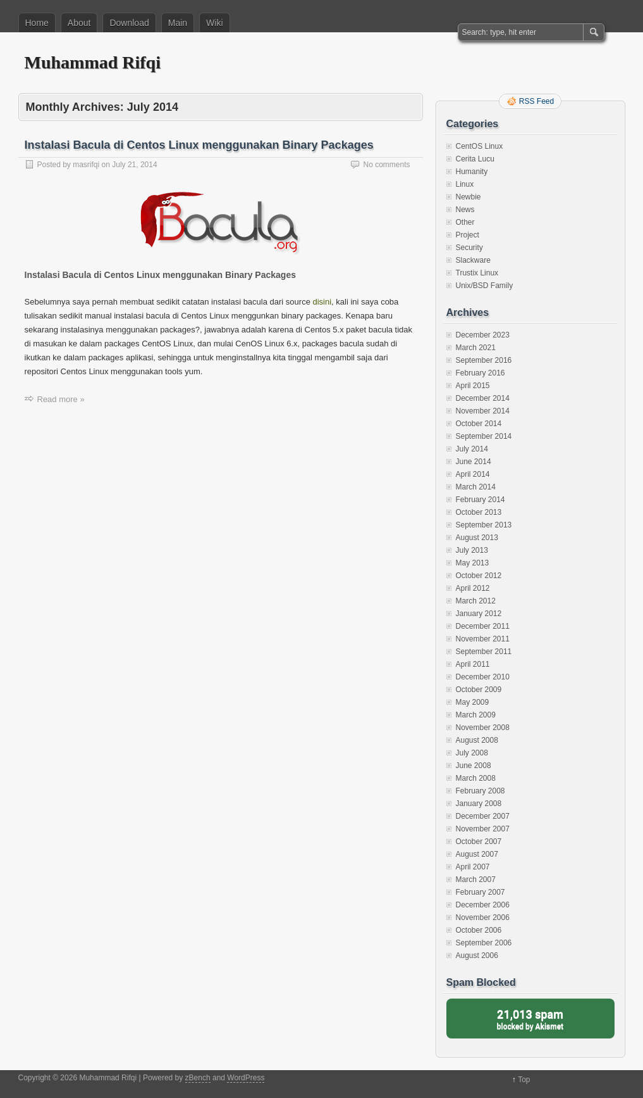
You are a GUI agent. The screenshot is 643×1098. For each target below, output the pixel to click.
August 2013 (477, 537)
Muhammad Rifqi (93, 62)
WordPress (245, 1077)
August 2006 (477, 955)
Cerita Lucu (475, 159)
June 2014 (473, 461)
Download (129, 23)
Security (469, 247)
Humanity (472, 171)
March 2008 (476, 778)
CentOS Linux (479, 146)
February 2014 (480, 499)
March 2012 (476, 600)
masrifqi (86, 164)
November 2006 (483, 917)
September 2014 (484, 436)
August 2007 (477, 854)
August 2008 (477, 740)
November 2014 (483, 411)
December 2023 (483, 335)
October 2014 (479, 423)
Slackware (473, 260)
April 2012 (473, 588)
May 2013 (472, 562)
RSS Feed (536, 101)
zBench (198, 1077)
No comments (386, 164)
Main (177, 23)
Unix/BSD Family (484, 285)
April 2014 (473, 474)
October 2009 (479, 689)
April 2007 (473, 866)
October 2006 (479, 930)
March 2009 (476, 714)
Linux (465, 184)
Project (467, 234)
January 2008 (479, 803)
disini (321, 301)
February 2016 (480, 373)
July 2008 (472, 752)
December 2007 (483, 816)
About (79, 23)
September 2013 (484, 525)
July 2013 (472, 550)
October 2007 (479, 841)
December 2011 (483, 626)
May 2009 (472, 702)
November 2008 (483, 727)
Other (465, 222)
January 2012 (479, 613)
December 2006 (483, 904)
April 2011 (473, 664)
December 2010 (483, 676)
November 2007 (483, 828)
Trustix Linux (477, 272)
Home (37, 23)
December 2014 (483, 398)
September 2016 (484, 360)
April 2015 (473, 385)
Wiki (214, 23)
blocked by (530, 1018)
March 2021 (476, 347)
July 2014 (472, 449)
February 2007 (480, 892)
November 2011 (483, 638)
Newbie (468, 196)
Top (524, 1079)
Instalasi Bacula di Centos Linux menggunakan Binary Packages (199, 145)
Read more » (61, 399)
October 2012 (479, 575)
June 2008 (473, 765)
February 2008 (480, 790)
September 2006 (484, 942)
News (465, 209)
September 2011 (484, 651)
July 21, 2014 (134, 164)
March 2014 (476, 487)
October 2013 (479, 512)
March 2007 (476, 879)
